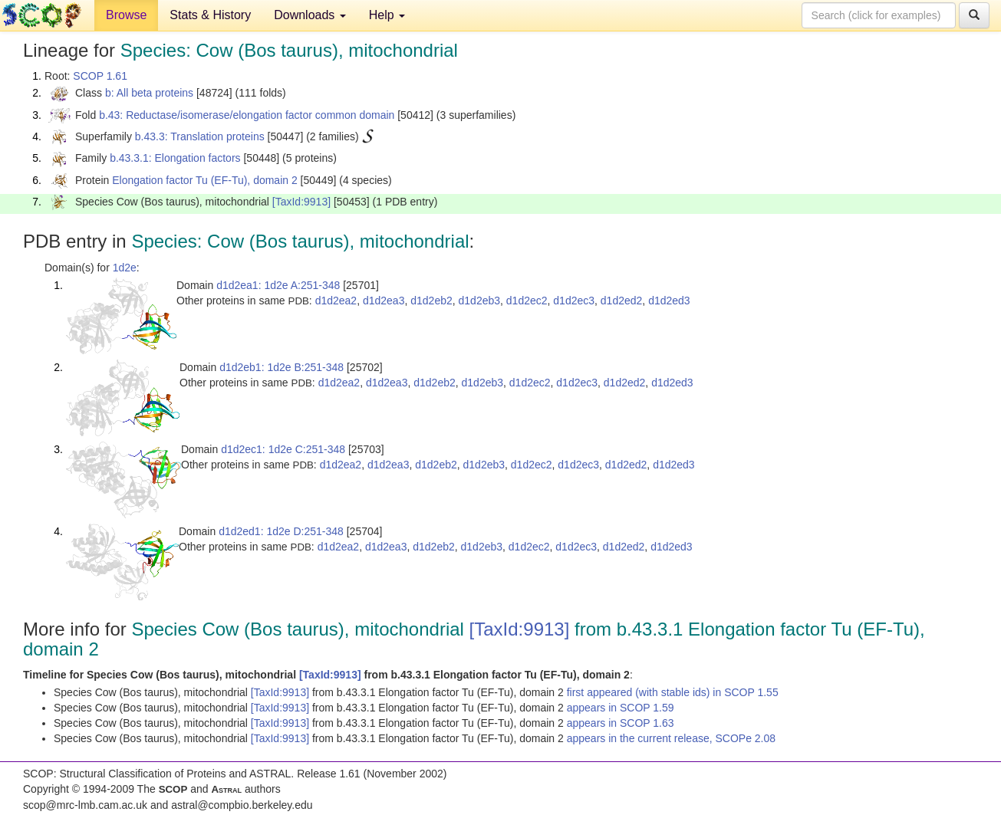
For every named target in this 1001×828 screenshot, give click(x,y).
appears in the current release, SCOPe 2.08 (671, 738)
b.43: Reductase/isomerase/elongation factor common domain (246, 115)
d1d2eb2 (431, 300)
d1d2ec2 (527, 300)
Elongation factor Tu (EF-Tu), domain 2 (204, 180)
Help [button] (387, 14)
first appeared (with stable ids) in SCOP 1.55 (673, 692)
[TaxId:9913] (301, 202)
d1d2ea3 (384, 300)
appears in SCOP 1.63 (620, 723)
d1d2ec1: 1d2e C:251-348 (283, 449)
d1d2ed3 (669, 300)
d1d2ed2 (622, 300)
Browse (126, 14)
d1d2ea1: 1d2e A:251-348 (278, 285)
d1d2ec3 (573, 300)
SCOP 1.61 (100, 76)
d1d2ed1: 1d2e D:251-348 (281, 531)
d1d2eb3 (480, 300)
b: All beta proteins (149, 93)
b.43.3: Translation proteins (200, 136)
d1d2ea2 (336, 300)
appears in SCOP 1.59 (620, 708)
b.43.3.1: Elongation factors (175, 158)
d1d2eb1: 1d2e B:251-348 (281, 367)
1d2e (125, 267)
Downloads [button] (310, 14)
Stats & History (210, 14)
